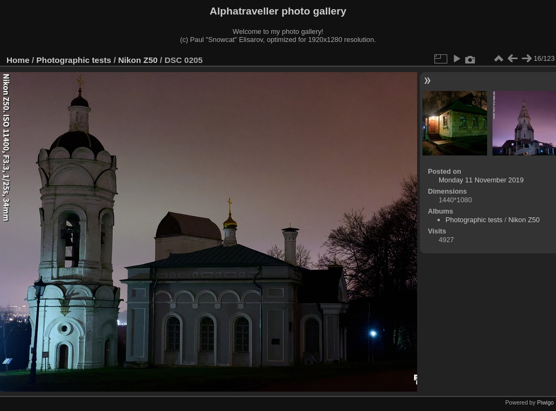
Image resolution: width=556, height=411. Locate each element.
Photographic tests (74, 60)
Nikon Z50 (137, 60)
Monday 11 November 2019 (481, 180)
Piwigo (545, 402)
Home (18, 60)
